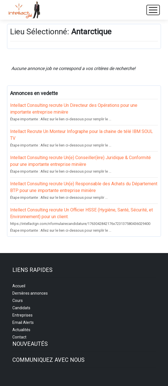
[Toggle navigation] (153, 10)
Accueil (18, 286)
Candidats (21, 308)
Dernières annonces (30, 293)
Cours (17, 300)
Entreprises (22, 315)
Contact (19, 337)
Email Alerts (23, 322)
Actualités (21, 330)
